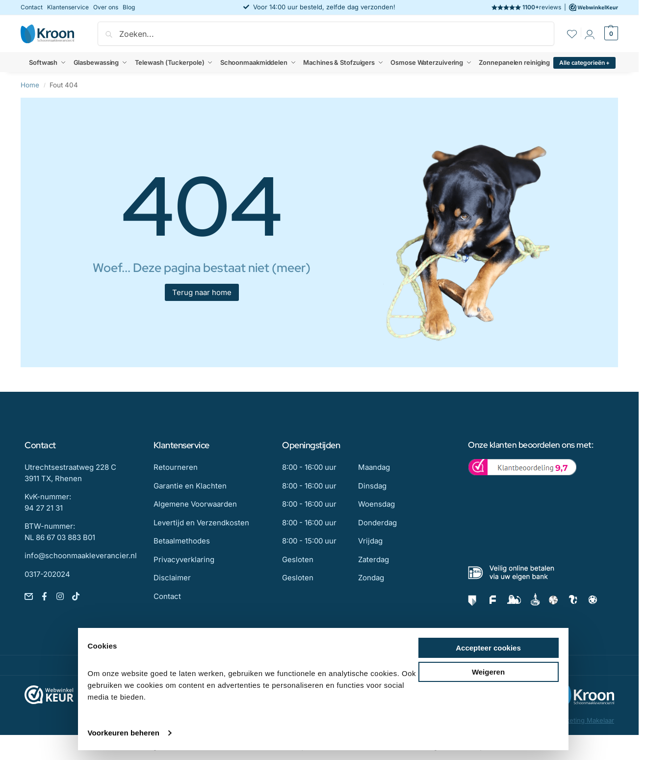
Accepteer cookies (488, 648)
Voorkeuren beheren (124, 733)
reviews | (554, 7)
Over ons (105, 7)
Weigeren (488, 672)
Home (30, 85)
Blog (129, 7)
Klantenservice (68, 7)
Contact (32, 7)
